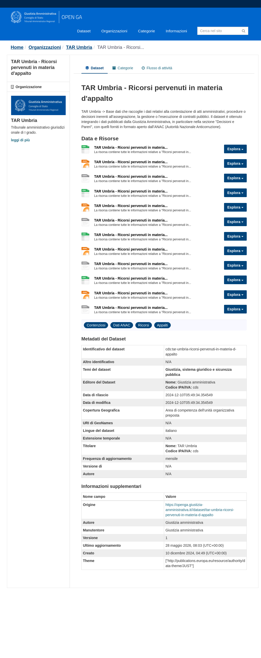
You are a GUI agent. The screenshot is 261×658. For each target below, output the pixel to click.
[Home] (17, 47)
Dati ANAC (121, 325)
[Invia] (243, 30)
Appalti (162, 325)
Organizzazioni (114, 31)
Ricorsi (143, 325)
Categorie (146, 31)
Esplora (235, 149)
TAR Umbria (79, 47)
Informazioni (176, 31)
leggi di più (20, 140)
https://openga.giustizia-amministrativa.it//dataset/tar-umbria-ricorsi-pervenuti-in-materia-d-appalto (199, 510)
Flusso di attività (157, 68)
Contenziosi (96, 325)
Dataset (84, 31)
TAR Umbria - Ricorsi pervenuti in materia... (130, 147)
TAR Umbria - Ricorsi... (120, 47)
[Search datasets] (222, 31)
